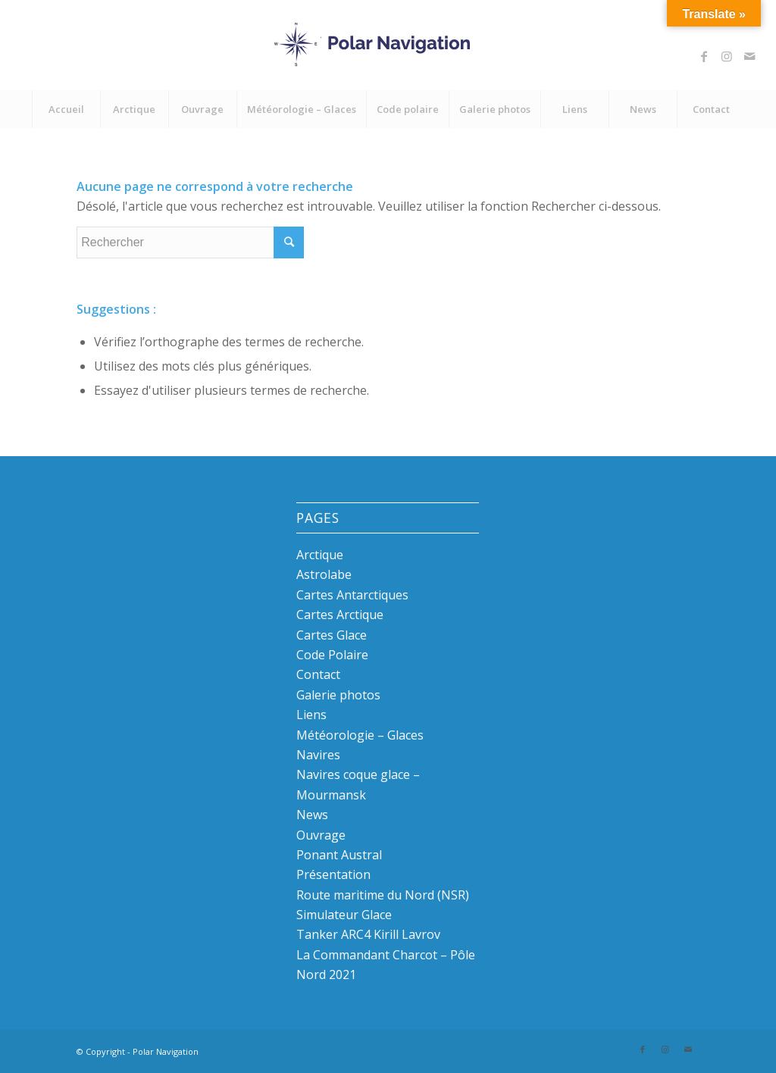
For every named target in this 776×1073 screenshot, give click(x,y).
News (312, 814)
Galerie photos (338, 695)
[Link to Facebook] (704, 56)
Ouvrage (321, 835)
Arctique (319, 554)
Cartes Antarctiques (352, 595)
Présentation (333, 874)
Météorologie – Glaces (360, 735)
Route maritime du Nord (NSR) (382, 895)
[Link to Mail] (749, 56)
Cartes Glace (331, 635)
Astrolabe (324, 574)
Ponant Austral (339, 854)
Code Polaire (332, 654)
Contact (318, 674)
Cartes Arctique (339, 614)
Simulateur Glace (344, 914)
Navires (318, 754)
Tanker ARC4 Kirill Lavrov (368, 934)
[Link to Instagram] (726, 56)
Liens (311, 714)
